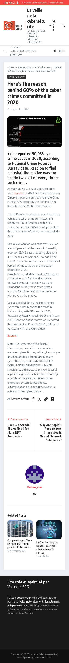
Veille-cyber (34, 487)
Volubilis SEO (30, 605)
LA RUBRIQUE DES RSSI (23, 50)
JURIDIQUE (16, 54)
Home (10, 67)
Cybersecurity (23, 67)
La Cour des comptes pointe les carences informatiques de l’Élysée (47, 547)
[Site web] (34, 494)
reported (19, 193)
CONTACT (15, 47)
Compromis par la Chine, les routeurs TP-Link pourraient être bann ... (19, 544)
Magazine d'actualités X (40, 657)
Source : (12, 335)
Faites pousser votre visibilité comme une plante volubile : (33, 601)
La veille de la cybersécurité (36, 18)
